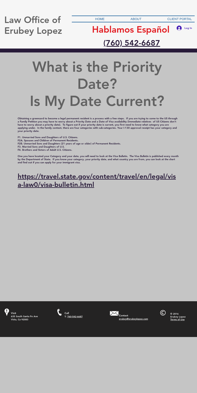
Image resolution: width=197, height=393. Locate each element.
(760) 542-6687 (131, 43)
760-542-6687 (75, 316)
